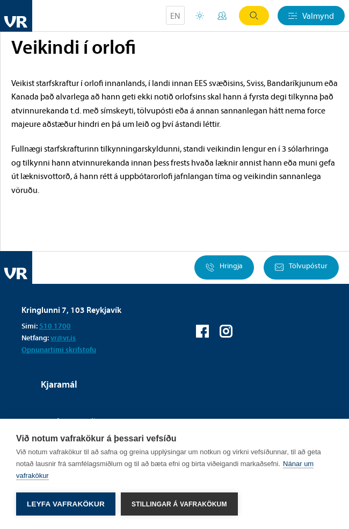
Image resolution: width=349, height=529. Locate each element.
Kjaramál (59, 384)
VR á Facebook (202, 331)
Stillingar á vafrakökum (179, 504)
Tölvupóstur (301, 267)
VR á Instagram (226, 331)
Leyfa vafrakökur (66, 504)
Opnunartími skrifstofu (58, 349)
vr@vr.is (63, 337)
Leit (254, 15)
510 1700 (55, 326)
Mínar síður (222, 15)
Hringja (224, 267)
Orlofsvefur (199, 15)
